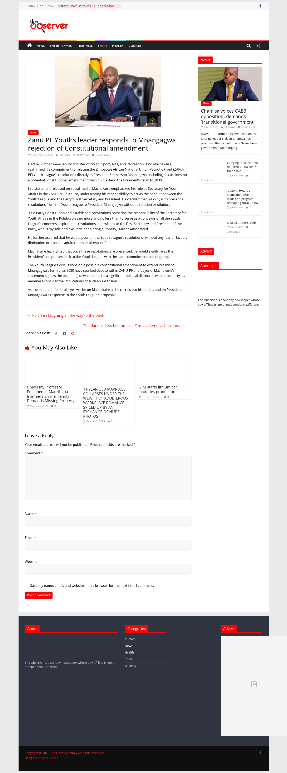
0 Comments (101, 155)
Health (118, 46)
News (40, 46)
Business (86, 46)
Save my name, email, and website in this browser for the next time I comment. (92, 585)
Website (31, 561)
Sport (102, 46)
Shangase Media (46, 758)
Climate (135, 46)
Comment (34, 453)
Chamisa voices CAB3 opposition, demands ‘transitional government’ (93, 8)
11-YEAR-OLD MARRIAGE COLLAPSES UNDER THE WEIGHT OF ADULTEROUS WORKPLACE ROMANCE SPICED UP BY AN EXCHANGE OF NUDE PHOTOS (105, 403)
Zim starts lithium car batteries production (158, 389)
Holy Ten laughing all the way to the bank (65, 315)
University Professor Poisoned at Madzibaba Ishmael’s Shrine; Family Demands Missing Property (50, 394)
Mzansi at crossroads (242, 223)
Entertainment (62, 46)
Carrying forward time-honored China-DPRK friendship (243, 167)
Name (31, 513)
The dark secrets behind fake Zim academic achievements (136, 325)
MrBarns (65, 155)
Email (30, 537)
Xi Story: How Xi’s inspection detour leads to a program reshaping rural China (242, 197)
